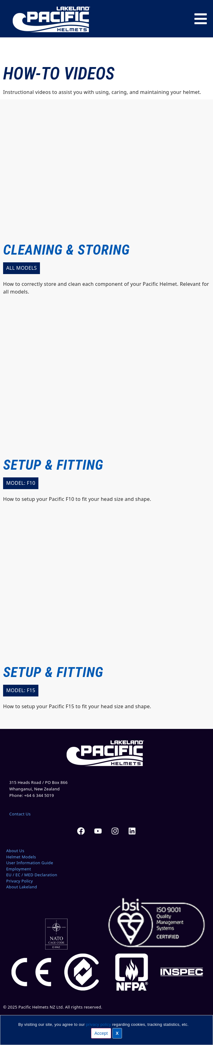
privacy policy (98, 1024)
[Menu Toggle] (200, 19)
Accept (101, 1033)
